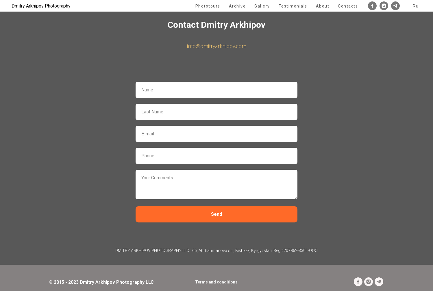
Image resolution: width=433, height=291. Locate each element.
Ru (416, 6)
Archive (237, 6)
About (323, 6)
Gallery (262, 6)
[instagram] (384, 5)
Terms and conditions (216, 282)
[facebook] (372, 5)
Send (216, 214)
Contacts (348, 6)
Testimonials (293, 6)
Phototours (207, 6)
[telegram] (395, 5)
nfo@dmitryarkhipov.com (217, 46)
